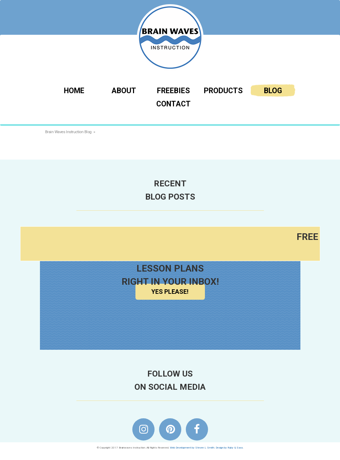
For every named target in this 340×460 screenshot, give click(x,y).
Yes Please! (170, 291)
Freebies (173, 90)
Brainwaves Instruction (170, 37)
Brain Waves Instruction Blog (68, 132)
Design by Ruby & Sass (229, 447)
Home (74, 90)
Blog (273, 90)
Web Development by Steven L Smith (192, 447)
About (123, 90)
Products (223, 90)
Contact (173, 103)
